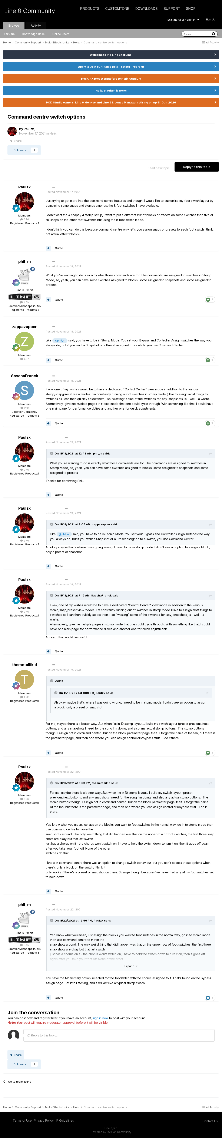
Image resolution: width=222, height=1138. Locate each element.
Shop (191, 8)
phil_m (24, 261)
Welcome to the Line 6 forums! (111, 54)
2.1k (24, 408)
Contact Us (210, 1121)
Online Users (60, 34)
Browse (14, 25)
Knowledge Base (33, 34)
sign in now (100, 1018)
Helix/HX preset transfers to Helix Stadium (111, 78)
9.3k (24, 302)
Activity (36, 25)
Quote (59, 248)
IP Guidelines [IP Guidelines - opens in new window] (65, 1120)
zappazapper (24, 326)
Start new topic (159, 168)
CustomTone (117, 8)
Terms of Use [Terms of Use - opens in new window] (22, 1120)
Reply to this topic (196, 167)
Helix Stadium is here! (111, 90)
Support (172, 8)
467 (24, 359)
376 (24, 219)
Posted (63, 191)
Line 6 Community (29, 10)
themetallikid (24, 664)
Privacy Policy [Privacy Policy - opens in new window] (44, 1120)
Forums (9, 34)
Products (89, 8)
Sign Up (210, 19)
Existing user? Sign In (183, 19)
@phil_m (59, 340)
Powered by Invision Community (111, 1132)
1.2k (24, 697)
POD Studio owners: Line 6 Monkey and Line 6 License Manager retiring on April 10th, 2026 (111, 102)
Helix (53, 133)
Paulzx (29, 129)
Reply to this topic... (42, 1035)
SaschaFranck (24, 376)
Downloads (146, 8)
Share (16, 140)
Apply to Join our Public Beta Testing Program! (111, 66)
